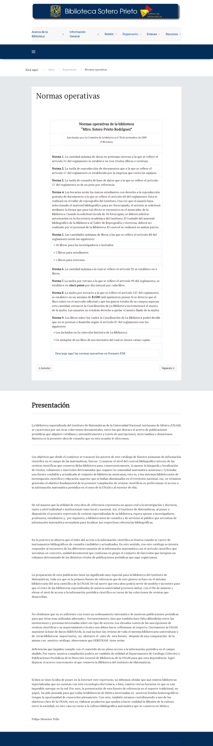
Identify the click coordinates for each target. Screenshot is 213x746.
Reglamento (131, 34)
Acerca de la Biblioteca (48, 34)
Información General (84, 34)
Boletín (111, 34)
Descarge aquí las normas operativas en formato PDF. (90, 353)
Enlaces (153, 34)
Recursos (173, 34)
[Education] (106, 11)
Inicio (51, 69)
